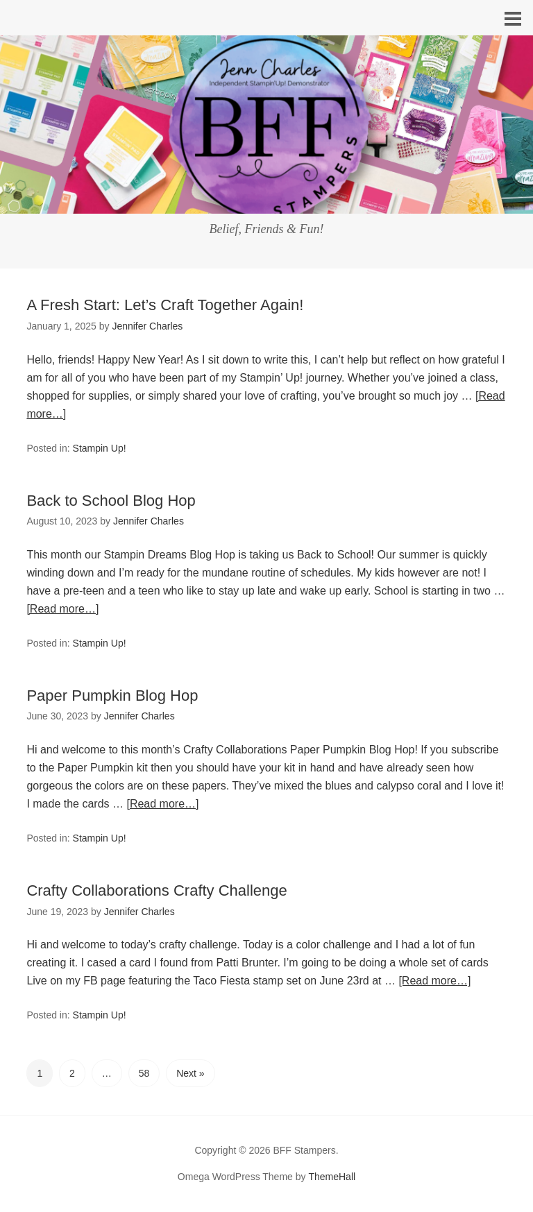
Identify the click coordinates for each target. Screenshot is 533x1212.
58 (144, 1073)
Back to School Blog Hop (110, 500)
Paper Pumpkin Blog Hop (112, 695)
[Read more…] (62, 609)
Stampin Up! (99, 448)
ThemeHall (331, 1176)
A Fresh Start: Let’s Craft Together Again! (164, 305)
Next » (190, 1073)
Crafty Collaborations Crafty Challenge (156, 890)
